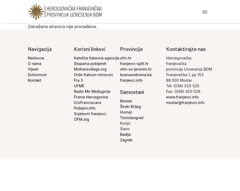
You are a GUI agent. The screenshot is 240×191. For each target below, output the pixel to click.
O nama (34, 63)
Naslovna (36, 58)
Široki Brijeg (130, 106)
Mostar (126, 101)
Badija (125, 134)
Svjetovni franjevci (90, 113)
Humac (126, 112)
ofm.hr (125, 58)
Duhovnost (37, 74)
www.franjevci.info (182, 97)
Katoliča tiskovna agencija (96, 58)
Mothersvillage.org (90, 69)
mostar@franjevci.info (185, 102)
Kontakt (34, 80)
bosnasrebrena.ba (136, 74)
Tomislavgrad (131, 117)
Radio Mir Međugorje (92, 91)
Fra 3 (78, 80)
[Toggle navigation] (205, 12)
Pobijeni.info (84, 108)
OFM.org (81, 119)
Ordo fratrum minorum (93, 74)
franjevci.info (131, 80)
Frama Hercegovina (91, 97)
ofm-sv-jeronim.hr (136, 69)
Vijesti (33, 69)
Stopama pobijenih (90, 63)
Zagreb (126, 140)
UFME (79, 86)
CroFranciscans (87, 102)
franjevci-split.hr (134, 63)
